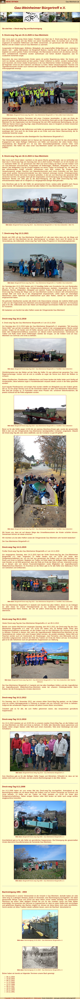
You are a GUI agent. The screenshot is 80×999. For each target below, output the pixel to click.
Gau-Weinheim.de (72, 2)
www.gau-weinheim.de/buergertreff (64, 998)
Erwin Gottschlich (47, 998)
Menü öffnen (9, 2)
